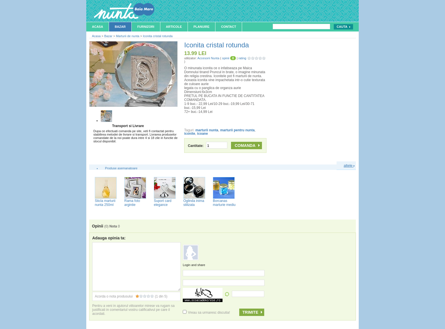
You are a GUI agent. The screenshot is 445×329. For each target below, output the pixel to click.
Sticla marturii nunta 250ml (105, 203)
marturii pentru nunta (237, 130)
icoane (202, 134)
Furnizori (145, 26)
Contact (228, 26)
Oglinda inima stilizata (193, 203)
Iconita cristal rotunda (158, 36)
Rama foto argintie (132, 203)
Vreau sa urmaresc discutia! (206, 313)
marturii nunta (206, 130)
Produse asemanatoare (121, 168)
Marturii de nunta (127, 36)
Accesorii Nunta (208, 58)
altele (349, 165)
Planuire (201, 26)
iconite (189, 134)
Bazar (120, 26)
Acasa (97, 26)
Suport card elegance (162, 203)
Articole (174, 26)
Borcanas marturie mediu (224, 203)
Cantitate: (207, 146)
